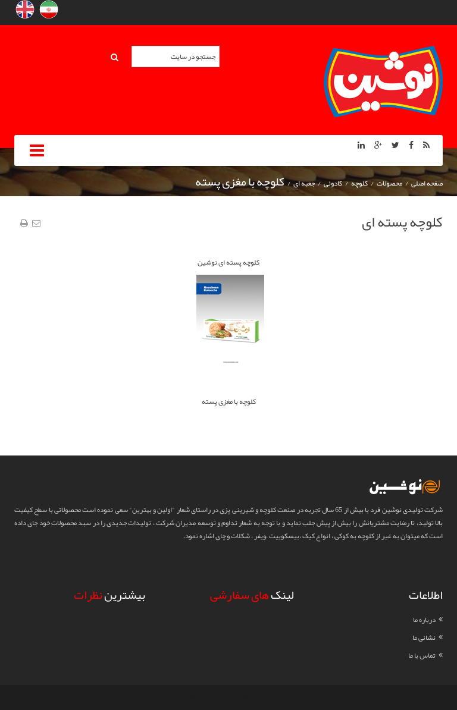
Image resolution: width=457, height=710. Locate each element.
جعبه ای (304, 183)
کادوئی (333, 183)
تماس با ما (422, 655)
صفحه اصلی (427, 183)
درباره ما (424, 619)
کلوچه (359, 183)
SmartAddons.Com (246, 697)
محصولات (389, 183)
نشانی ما (424, 637)
